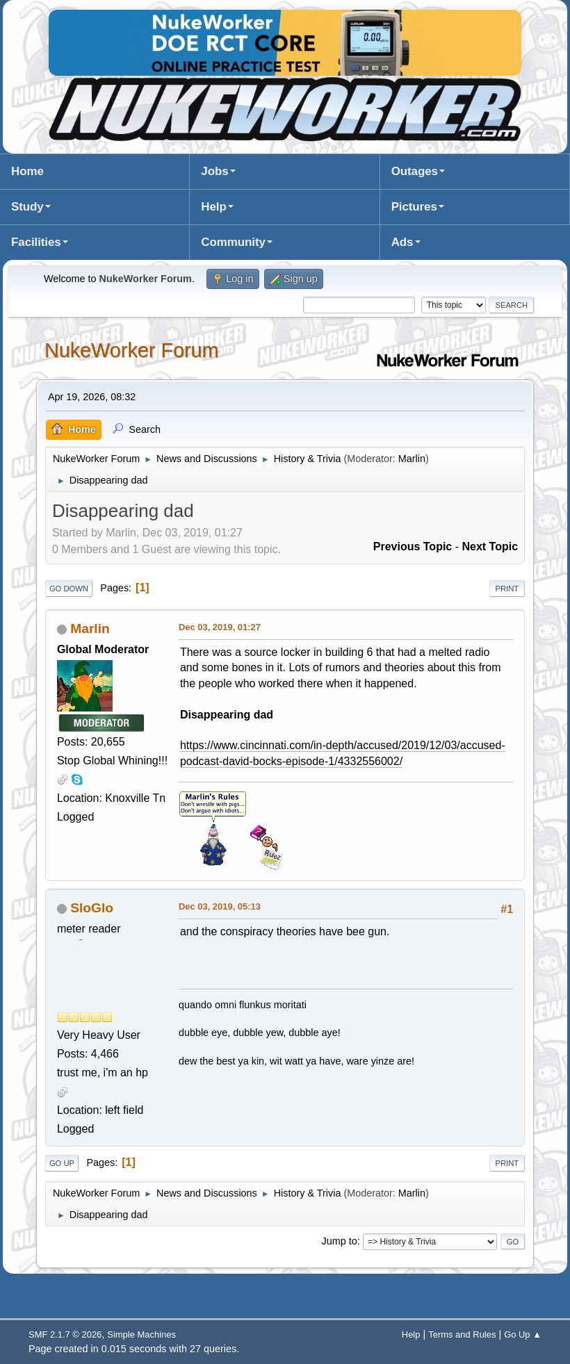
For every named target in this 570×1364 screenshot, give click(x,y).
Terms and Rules (462, 1334)
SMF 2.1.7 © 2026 (64, 1334)
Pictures (414, 206)
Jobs (214, 171)
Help (213, 206)
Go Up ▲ (523, 1334)
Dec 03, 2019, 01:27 (220, 627)
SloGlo (91, 908)
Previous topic (413, 546)
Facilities (36, 242)
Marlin (411, 458)
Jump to (339, 1241)
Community (233, 242)
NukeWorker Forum (131, 350)
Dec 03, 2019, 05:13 (220, 906)
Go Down (68, 588)
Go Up (61, 1163)
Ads (402, 242)
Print (507, 588)
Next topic (490, 546)
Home (27, 171)
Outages (414, 171)
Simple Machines (141, 1334)
